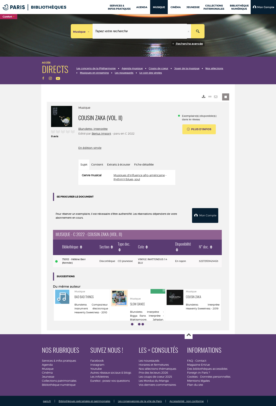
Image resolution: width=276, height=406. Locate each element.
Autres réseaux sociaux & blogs (110, 371)
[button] (263, 7)
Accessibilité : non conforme (187, 400)
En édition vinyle (89, 148)
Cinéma (47, 371)
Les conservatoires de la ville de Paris (140, 400)
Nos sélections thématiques (157, 368)
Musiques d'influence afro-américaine (139, 175)
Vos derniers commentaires (157, 384)
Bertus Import (101, 133)
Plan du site (195, 384)
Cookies (192, 376)
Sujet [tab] (83, 164)
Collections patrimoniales (59, 380)
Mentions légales (198, 380)
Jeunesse (48, 376)
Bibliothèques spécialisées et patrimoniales (84, 400)
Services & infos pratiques (59, 359)
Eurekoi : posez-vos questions (110, 380)
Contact (200, 359)
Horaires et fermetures (154, 364)
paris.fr (47, 400)
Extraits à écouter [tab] (118, 164)
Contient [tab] (97, 164)
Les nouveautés (149, 359)
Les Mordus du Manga (154, 380)
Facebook (97, 359)
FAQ (190, 359)
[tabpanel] (127, 177)
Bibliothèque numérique (59, 384)
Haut (189, 334)
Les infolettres (99, 376)
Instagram (97, 364)
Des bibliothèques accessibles (207, 368)
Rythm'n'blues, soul (127, 179)
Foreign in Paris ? (198, 371)
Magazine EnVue (198, 364)
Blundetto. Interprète (93, 129)
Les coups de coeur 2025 (155, 376)
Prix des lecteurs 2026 (153, 371)
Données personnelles (215, 376)
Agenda (47, 364)
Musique (48, 368)
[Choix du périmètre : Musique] (82, 31)
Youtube (96, 368)
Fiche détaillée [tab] (144, 164)
